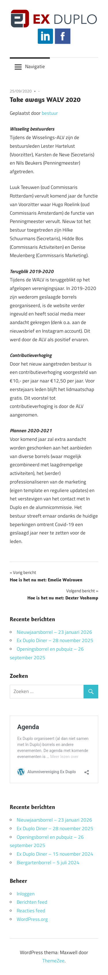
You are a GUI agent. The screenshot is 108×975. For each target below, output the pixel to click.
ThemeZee (53, 960)
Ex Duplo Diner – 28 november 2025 (55, 640)
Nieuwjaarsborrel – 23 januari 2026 (54, 632)
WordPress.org (32, 919)
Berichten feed (32, 902)
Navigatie (35, 66)
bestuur (50, 113)
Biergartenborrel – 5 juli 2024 (48, 862)
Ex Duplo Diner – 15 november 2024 (55, 854)
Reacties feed (31, 910)
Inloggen (26, 893)
